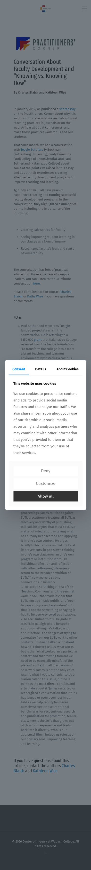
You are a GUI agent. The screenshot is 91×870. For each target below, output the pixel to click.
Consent (18, 369)
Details (40, 369)
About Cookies (68, 369)
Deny (45, 470)
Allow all (46, 496)
